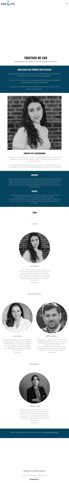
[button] (67, 3)
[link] (8, 3)
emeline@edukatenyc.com (51, 432)
